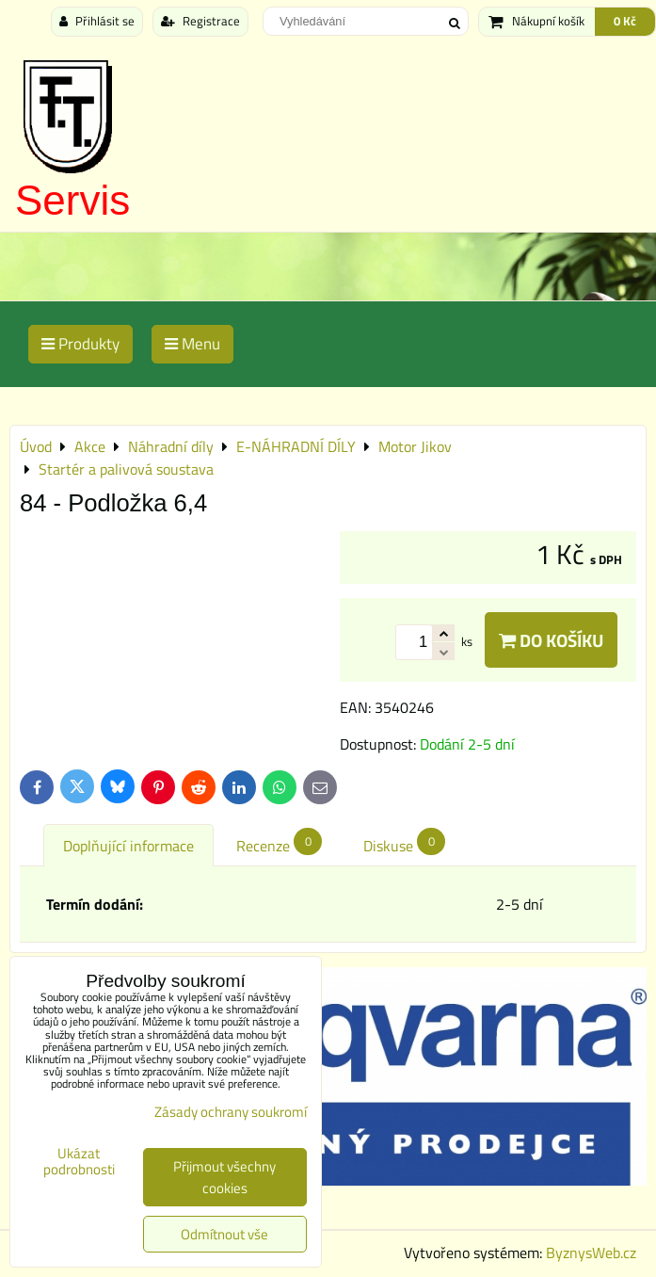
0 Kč (625, 20)
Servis (72, 200)
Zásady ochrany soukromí (230, 1112)
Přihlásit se (97, 20)
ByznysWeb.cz (591, 1252)
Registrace (200, 20)
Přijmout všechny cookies (224, 1177)
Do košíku (551, 640)
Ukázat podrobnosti (79, 1161)
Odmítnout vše (224, 1234)
